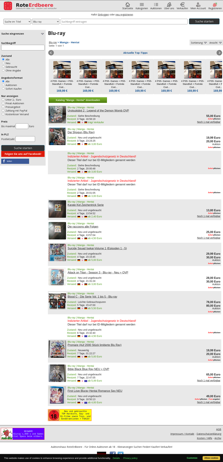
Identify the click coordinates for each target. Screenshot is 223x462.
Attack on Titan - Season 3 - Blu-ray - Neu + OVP (98, 272)
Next (219, 53)
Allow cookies (211, 458)
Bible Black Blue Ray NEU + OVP (88, 369)
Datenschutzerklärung (209, 433)
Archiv (217, 438)
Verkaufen (182, 7)
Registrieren (215, 7)
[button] (15, 161)
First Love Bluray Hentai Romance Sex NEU (95, 390)
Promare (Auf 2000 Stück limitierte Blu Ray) (94, 345)
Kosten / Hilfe (204, 438)
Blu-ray (53, 42)
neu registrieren (124, 14)
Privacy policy (130, 458)
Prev (51, 53)
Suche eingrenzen (23, 33)
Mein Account (198, 7)
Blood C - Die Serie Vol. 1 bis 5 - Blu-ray (92, 296)
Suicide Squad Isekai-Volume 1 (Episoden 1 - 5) (97, 248)
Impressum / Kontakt (182, 433)
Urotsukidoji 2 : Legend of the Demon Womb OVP (98, 110)
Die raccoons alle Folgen (83, 226)
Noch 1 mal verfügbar (208, 122)
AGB (218, 429)
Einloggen (103, 14)
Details (116, 458)
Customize (192, 458)
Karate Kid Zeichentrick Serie (86, 204)
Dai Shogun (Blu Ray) (81, 132)
